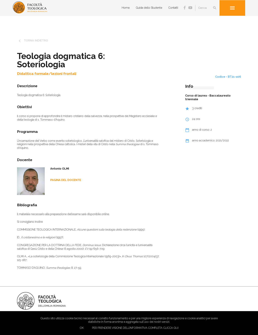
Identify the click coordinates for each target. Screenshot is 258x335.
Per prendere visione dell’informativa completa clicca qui (135, 327)
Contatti (173, 7)
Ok (82, 327)
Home (126, 7)
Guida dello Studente (149, 7)
